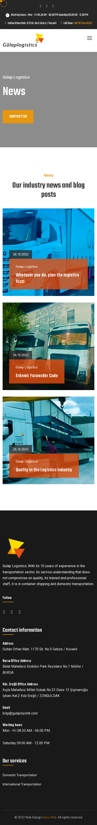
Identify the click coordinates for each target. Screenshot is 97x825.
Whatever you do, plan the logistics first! (47, 278)
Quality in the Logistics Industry (44, 470)
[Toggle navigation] (90, 38)
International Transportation (22, 784)
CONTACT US (18, 117)
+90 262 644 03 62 (82, 23)
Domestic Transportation (20, 775)
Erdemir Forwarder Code (37, 376)
